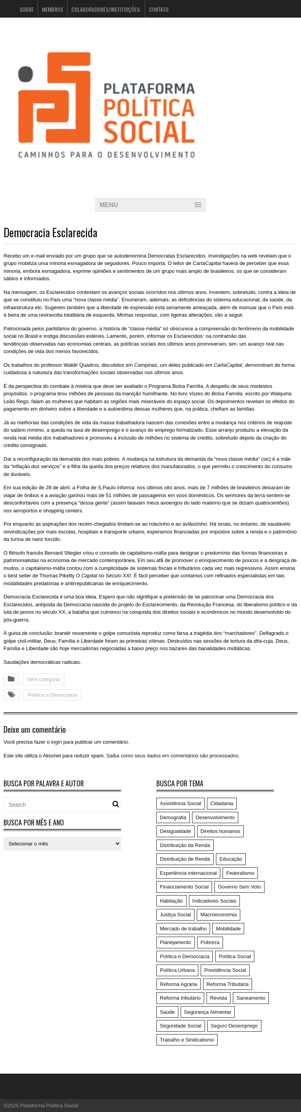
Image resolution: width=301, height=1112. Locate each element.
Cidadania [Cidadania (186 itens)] (222, 803)
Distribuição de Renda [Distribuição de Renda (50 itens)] (185, 859)
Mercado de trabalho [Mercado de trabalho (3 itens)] (183, 929)
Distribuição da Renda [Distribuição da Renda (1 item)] (185, 845)
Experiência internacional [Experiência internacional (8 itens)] (188, 873)
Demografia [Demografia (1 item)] (173, 817)
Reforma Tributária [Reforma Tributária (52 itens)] (228, 984)
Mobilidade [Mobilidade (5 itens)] (228, 929)
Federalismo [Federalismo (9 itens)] (240, 873)
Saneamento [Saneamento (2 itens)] (250, 998)
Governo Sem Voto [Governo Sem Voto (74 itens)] (239, 887)
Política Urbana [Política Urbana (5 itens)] (177, 970)
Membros (52, 9)
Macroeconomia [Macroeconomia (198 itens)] (218, 914)
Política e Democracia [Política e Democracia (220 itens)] (184, 956)
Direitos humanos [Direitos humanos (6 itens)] (220, 831)
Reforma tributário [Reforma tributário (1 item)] (180, 998)
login (56, 742)
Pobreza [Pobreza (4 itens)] (210, 942)
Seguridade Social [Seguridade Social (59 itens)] (180, 1026)
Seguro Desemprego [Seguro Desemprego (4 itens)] (234, 1026)
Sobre (27, 9)
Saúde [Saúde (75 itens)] (167, 1012)
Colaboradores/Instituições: (106, 9)
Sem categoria (43, 679)
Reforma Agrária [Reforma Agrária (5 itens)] (178, 984)
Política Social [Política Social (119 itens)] (235, 956)
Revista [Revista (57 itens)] (218, 998)
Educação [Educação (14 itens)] (230, 859)
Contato (159, 9)
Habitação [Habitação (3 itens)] (171, 901)
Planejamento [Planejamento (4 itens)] (175, 942)
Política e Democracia (52, 695)
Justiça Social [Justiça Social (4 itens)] (175, 914)
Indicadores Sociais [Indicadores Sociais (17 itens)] (214, 901)
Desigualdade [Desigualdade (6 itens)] (175, 831)
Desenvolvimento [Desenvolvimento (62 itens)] (215, 817)
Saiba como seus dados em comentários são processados (172, 756)
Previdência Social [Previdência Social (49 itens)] (225, 970)
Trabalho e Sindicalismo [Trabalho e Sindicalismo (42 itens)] (187, 1040)
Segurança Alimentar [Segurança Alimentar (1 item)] (208, 1012)
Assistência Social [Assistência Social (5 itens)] (180, 803)
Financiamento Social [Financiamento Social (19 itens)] (184, 887)
